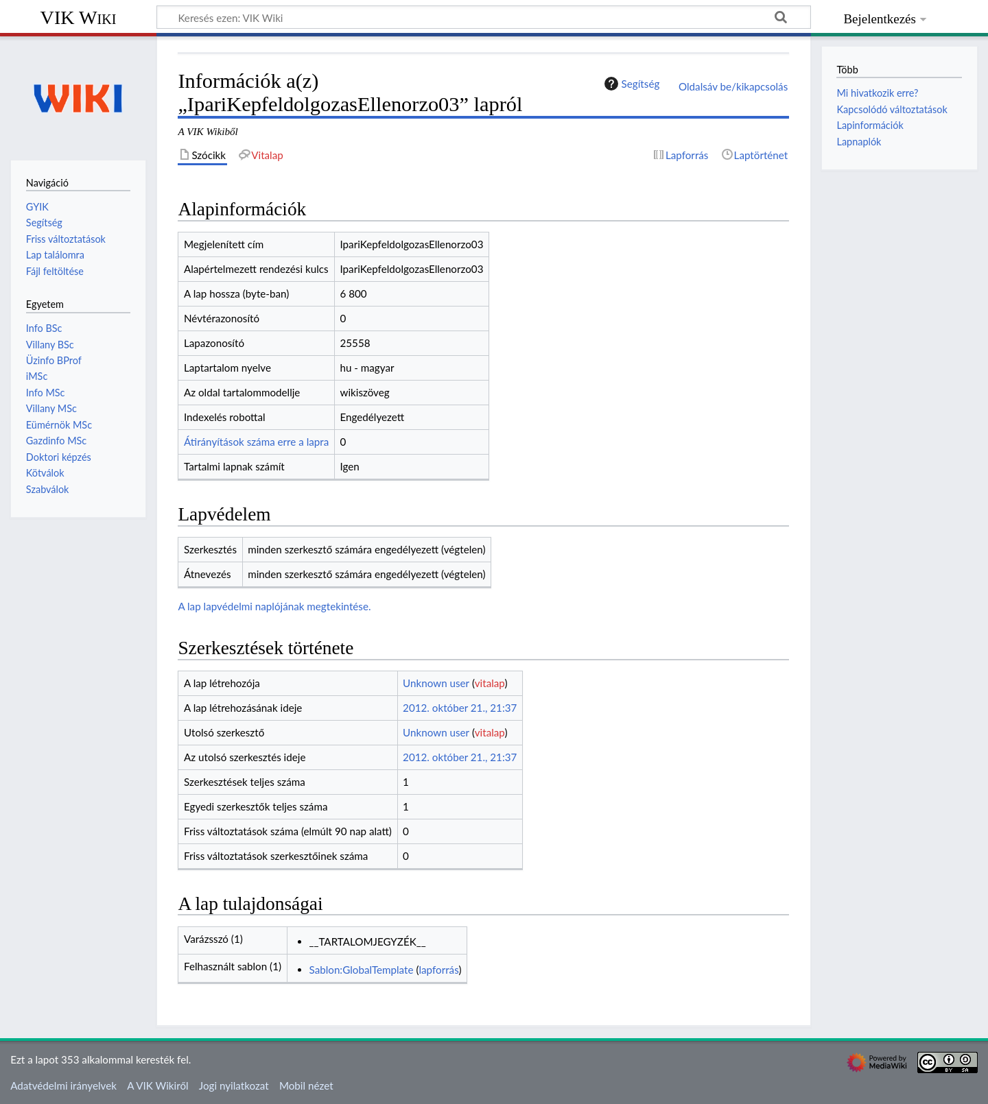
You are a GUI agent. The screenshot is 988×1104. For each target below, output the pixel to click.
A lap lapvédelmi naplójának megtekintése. (274, 606)
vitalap (490, 683)
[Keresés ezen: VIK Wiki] (483, 17)
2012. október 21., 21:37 (460, 707)
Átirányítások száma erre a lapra (256, 441)
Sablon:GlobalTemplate (361, 969)
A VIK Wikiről (157, 1085)
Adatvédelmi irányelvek (63, 1085)
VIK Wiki (78, 17)
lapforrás (438, 969)
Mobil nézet (306, 1085)
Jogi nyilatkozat (234, 1085)
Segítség (630, 84)
